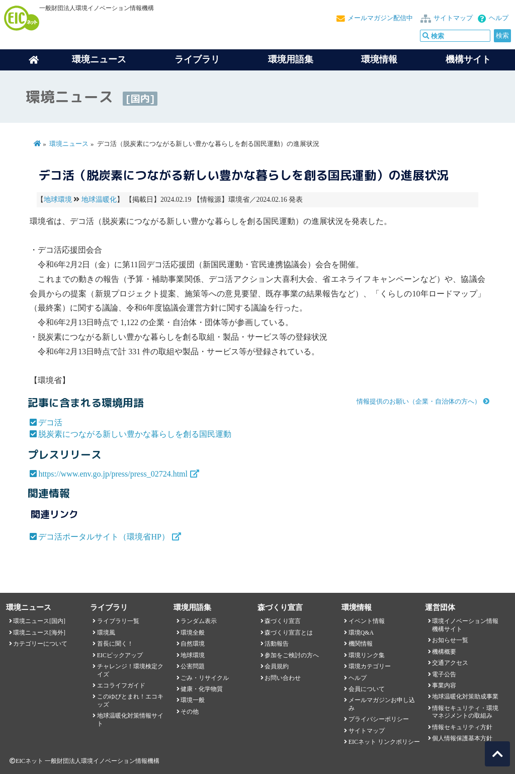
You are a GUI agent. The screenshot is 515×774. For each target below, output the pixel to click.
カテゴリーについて (40, 643)
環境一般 (193, 700)
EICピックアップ (120, 655)
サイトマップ (453, 18)
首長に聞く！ (115, 643)
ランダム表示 (199, 621)
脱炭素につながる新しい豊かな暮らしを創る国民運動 (134, 434)
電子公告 (444, 674)
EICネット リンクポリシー (384, 741)
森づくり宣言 (283, 621)
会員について (367, 688)
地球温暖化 (99, 199)
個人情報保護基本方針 (462, 738)
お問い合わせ (283, 677)
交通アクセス (450, 662)
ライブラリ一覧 (118, 621)
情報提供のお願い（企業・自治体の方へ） (419, 401)
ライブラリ (197, 59)
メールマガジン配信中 (380, 18)
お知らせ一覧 (450, 640)
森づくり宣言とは (289, 632)
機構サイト (468, 59)
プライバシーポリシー (379, 719)
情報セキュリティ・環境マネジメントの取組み (465, 712)
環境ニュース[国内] (39, 621)
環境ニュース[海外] (39, 632)
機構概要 (444, 651)
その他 (190, 711)
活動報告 (277, 643)
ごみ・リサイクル (205, 677)
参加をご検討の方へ (292, 655)
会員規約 (277, 666)
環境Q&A (361, 632)
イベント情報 (367, 621)
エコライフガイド (121, 685)
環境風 (106, 632)
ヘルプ (498, 18)
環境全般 (193, 632)
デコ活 (50, 422)
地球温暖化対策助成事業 (465, 696)
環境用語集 (290, 59)
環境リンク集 (367, 655)
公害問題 (193, 666)
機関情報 (361, 643)
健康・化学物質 (202, 688)
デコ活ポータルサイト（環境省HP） (103, 536)
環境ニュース (69, 143)
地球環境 (58, 199)
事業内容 (444, 685)
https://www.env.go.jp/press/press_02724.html (113, 474)
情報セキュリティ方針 (462, 727)
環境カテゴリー (370, 666)
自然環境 (193, 643)
